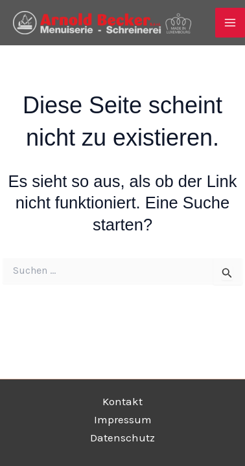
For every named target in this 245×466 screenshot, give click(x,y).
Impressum (123, 419)
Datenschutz (122, 437)
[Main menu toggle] (230, 23)
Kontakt (122, 401)
